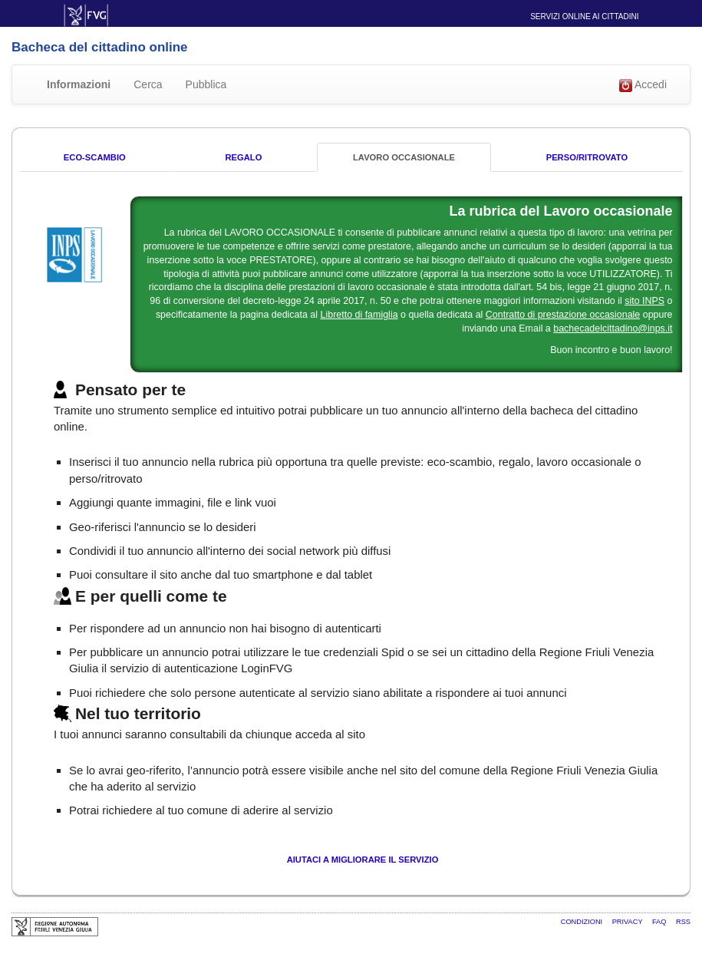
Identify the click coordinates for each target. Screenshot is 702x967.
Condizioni (583, 922)
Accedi (643, 85)
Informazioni (78, 84)
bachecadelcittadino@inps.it (612, 328)
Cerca (147, 84)
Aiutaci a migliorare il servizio (363, 859)
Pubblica (206, 84)
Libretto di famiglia (359, 314)
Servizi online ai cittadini (584, 16)
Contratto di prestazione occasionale (563, 314)
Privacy (628, 922)
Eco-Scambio (95, 157)
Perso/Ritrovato (587, 157)
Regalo (243, 157)
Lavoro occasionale (404, 157)
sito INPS (644, 300)
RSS (683, 922)
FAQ (660, 922)
